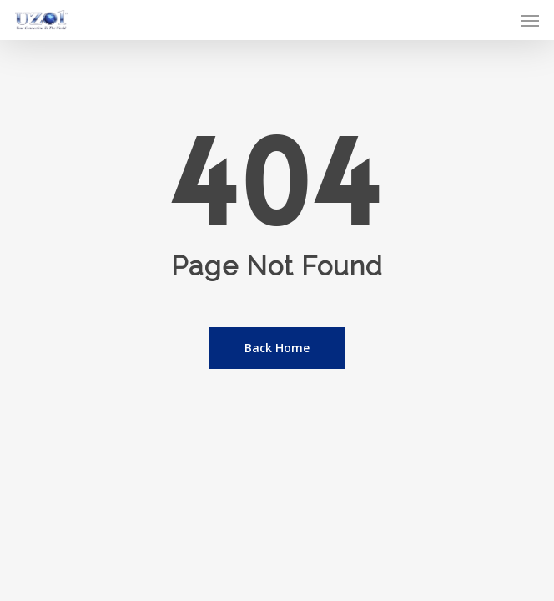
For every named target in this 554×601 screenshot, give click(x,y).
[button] (530, 20)
